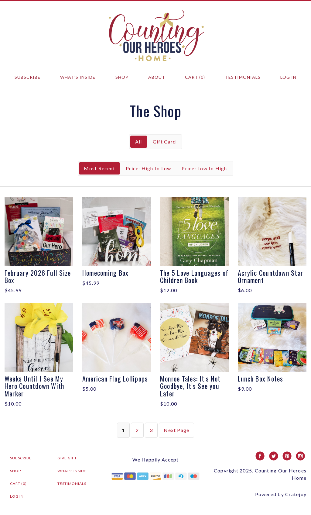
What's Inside (77, 77)
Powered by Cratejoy (280, 494)
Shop (121, 77)
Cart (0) (195, 77)
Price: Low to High (204, 168)
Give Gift (67, 458)
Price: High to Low (148, 168)
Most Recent (99, 168)
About (156, 77)
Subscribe (27, 77)
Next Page (176, 430)
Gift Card (164, 141)
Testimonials (243, 77)
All (138, 141)
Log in (288, 77)
